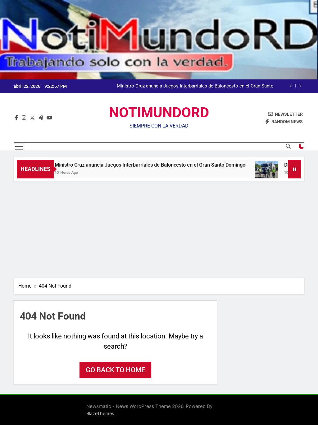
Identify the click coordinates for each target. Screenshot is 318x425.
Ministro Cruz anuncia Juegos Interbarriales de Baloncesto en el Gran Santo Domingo (195, 86)
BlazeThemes (100, 413)
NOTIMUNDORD (159, 112)
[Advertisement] (159, 228)
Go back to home (115, 370)
